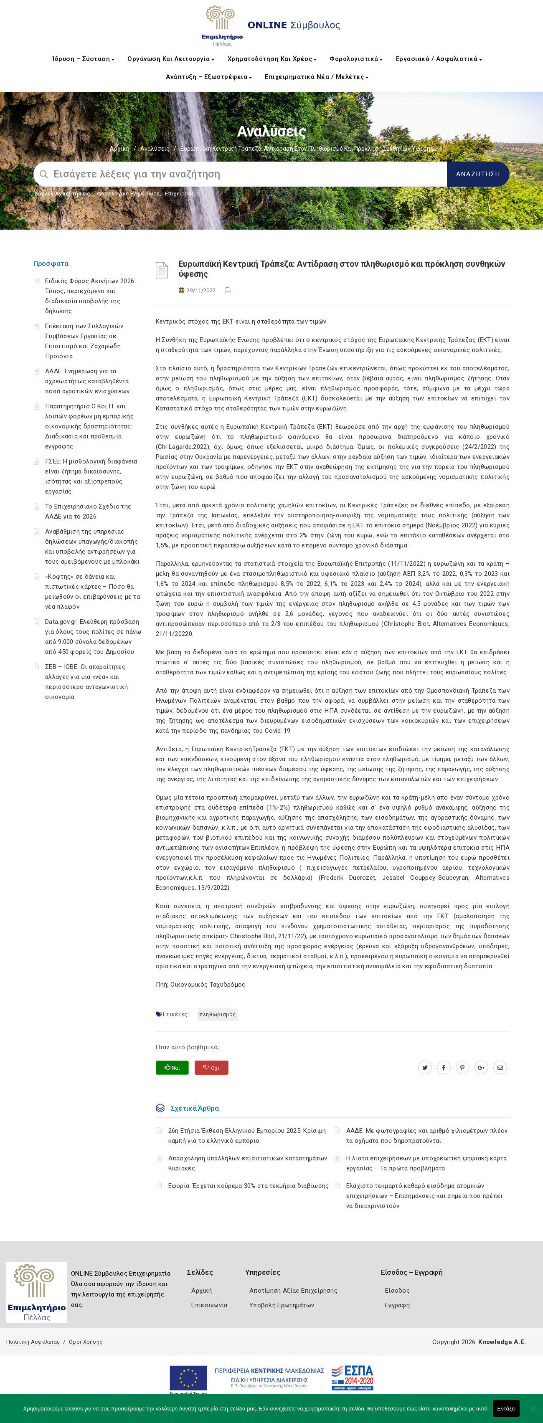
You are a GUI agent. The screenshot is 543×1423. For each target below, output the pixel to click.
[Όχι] (532, 1412)
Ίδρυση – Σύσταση (83, 59)
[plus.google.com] (481, 1067)
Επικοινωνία (209, 1305)
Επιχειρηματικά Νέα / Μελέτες (316, 77)
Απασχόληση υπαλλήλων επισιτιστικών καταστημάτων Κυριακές (247, 1163)
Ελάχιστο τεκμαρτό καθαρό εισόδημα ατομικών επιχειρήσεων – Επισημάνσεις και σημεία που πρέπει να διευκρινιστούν (424, 1196)
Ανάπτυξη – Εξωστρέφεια (208, 77)
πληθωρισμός (218, 1014)
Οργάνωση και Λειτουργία (170, 59)
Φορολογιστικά (356, 59)
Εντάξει (506, 1408)
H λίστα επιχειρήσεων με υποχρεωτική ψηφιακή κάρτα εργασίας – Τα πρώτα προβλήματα (426, 1163)
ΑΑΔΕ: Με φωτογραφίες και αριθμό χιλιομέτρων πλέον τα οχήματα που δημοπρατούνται (427, 1135)
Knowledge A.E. (502, 1342)
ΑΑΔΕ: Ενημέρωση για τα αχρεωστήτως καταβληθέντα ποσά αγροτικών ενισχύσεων (87, 381)
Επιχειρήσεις (182, 193)
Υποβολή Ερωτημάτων (281, 1305)
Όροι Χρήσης (85, 1342)
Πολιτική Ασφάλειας (33, 1342)
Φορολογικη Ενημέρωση (128, 193)
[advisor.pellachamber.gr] (500, 1067)
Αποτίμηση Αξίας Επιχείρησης (293, 1290)
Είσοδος (397, 1290)
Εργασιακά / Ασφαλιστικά (439, 59)
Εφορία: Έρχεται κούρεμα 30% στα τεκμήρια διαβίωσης (248, 1186)
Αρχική (119, 148)
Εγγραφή (397, 1305)
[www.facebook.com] (443, 1067)
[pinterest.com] (462, 1067)
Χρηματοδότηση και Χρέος (272, 59)
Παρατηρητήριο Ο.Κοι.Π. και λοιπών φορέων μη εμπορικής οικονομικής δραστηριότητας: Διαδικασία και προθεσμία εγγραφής (89, 426)
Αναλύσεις (155, 148)
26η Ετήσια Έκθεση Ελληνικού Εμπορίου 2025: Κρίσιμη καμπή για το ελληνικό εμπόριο (247, 1135)
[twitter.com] (425, 1067)
